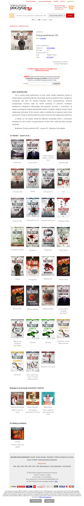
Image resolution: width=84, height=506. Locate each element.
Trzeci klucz (63, 250)
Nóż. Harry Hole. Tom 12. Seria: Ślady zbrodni (33, 334)
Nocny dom (63, 279)
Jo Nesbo (43, 38)
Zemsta (33, 319)
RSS (56, 414)
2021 (33, 399)
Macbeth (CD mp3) (48, 332)
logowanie (70, 1)
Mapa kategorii (44, 399)
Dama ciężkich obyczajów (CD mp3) (48, 357)
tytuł (51, 20)
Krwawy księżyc (32, 309)
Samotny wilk (63, 163)
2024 (22, 399)
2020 (37, 399)
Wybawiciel (48, 279)
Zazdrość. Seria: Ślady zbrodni (63, 320)
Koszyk (33, 389)
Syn (63, 192)
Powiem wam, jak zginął (17, 378)
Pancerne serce (33, 220)
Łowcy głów (32, 163)
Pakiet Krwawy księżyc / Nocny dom (48, 158)
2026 (14, 399)
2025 (18, 399)
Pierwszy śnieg (63, 221)
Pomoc (29, 392)
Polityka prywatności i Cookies (64, 389)
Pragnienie (48, 250)
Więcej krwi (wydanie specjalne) (17, 321)
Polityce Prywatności (45, 497)
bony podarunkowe (45, 1)
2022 (30, 399)
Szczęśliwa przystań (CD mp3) (33, 356)
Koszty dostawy (41, 389)
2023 (26, 399)
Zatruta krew (48, 192)
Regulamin (50, 389)
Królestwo (17, 163)
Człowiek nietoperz (48, 220)
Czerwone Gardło (17, 250)
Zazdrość (17, 332)
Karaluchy (32, 250)
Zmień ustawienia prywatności (47, 392)
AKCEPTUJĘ (36, 501)
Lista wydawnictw (55, 399)
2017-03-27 (50, 57)
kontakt (55, 1)
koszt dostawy (31, 1)
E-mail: (26, 83)
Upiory (32, 191)
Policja (17, 279)
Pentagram (33, 280)
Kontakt (34, 392)
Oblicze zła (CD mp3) (17, 356)
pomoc (62, 1)
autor (45, 20)
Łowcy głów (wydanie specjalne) (63, 291)
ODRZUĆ (49, 501)
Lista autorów (66, 399)
